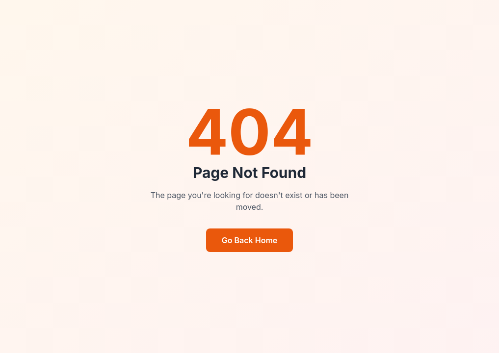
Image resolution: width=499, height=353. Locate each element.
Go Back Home (250, 240)
